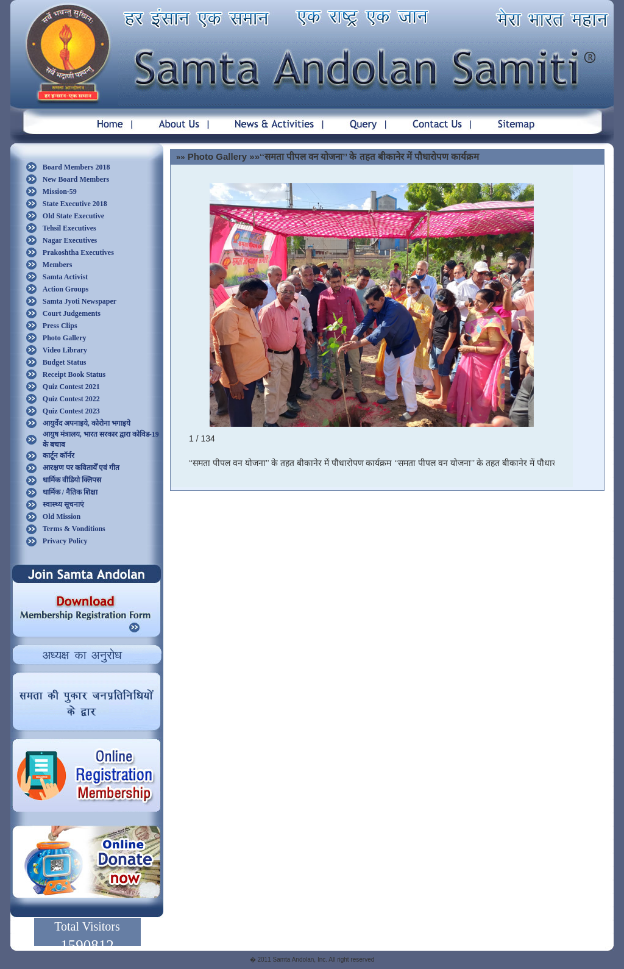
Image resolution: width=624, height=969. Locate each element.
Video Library (65, 350)
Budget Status (65, 362)
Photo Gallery (65, 338)
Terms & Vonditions (74, 528)
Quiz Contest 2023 (71, 411)
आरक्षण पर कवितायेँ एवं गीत (81, 467)
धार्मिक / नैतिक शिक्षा (70, 492)
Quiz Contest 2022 (71, 399)
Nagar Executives (70, 240)
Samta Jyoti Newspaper (79, 301)
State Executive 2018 (75, 203)
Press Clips (60, 325)
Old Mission (61, 516)
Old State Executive (73, 216)
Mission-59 (60, 191)
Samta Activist (65, 277)
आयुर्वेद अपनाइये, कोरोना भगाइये (86, 423)
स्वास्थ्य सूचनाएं (63, 504)
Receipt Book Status (74, 374)
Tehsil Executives (69, 228)
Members (58, 264)
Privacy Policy (65, 541)
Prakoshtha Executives (78, 252)
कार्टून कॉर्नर (58, 455)
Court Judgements (72, 313)
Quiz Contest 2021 (71, 386)
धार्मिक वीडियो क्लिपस (72, 480)
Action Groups (65, 289)
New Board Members (76, 179)
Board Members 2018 (76, 167)
